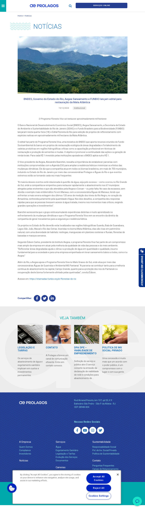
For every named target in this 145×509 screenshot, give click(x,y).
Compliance (25, 454)
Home (20, 16)
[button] (12, 488)
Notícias (28, 16)
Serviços (60, 445)
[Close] (117, 474)
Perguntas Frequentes (103, 469)
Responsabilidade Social (104, 451)
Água (58, 451)
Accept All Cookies (99, 478)
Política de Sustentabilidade (105, 457)
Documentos (62, 464)
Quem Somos (26, 451)
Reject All (98, 488)
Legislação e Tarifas (65, 457)
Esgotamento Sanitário (67, 454)
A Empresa (25, 445)
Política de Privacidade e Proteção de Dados (72, 504)
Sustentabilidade (101, 445)
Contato (96, 464)
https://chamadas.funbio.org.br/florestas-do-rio (53, 282)
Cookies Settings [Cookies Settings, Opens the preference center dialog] (99, 496)
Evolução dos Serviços (66, 461)
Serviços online (101, 6)
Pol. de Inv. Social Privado (104, 454)
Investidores (25, 457)
